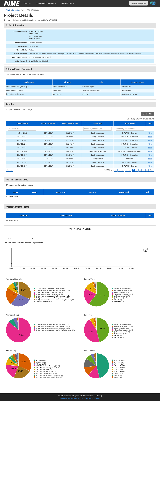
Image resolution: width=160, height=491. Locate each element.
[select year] (19, 238)
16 (123, 170)
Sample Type (97, 123)
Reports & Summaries (46, 3)
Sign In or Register (138, 3)
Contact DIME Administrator (70, 398)
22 (143, 170)
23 (147, 170)
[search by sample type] (97, 129)
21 (140, 170)
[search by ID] (22, 129)
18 (129, 170)
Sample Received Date (70, 123)
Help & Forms (67, 3)
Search (27, 3)
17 (126, 170)
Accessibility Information (91, 398)
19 (133, 170)
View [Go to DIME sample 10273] (150, 144)
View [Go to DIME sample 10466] (150, 159)
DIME (8, 10)
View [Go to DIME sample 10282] (150, 148)
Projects (15, 10)
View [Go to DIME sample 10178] (150, 137)
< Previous (9, 170)
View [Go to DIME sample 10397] (150, 166)
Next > (152, 170)
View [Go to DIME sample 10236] (150, 140)
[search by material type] (130, 129)
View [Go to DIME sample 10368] (150, 155)
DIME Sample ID (22, 123)
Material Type (129, 123)
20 (136, 170)
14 (115, 170)
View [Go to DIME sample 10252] (150, 133)
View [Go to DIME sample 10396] (150, 162)
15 (119, 170)
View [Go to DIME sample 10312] (150, 151)
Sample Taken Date (48, 123)
